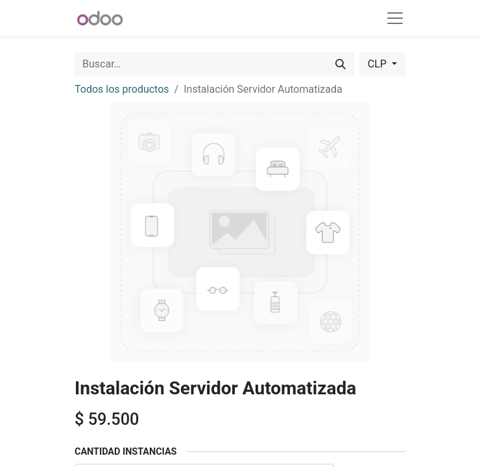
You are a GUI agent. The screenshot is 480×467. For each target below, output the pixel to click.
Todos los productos (122, 89)
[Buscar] (340, 64)
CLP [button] (378, 64)
